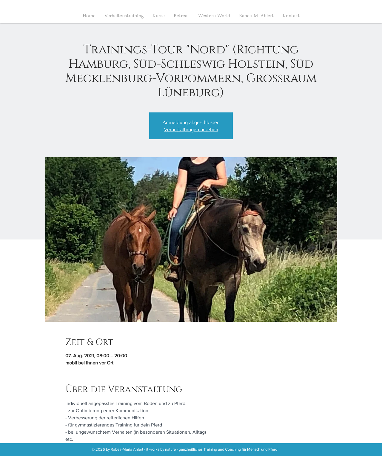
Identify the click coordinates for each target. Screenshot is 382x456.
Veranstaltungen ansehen (191, 129)
